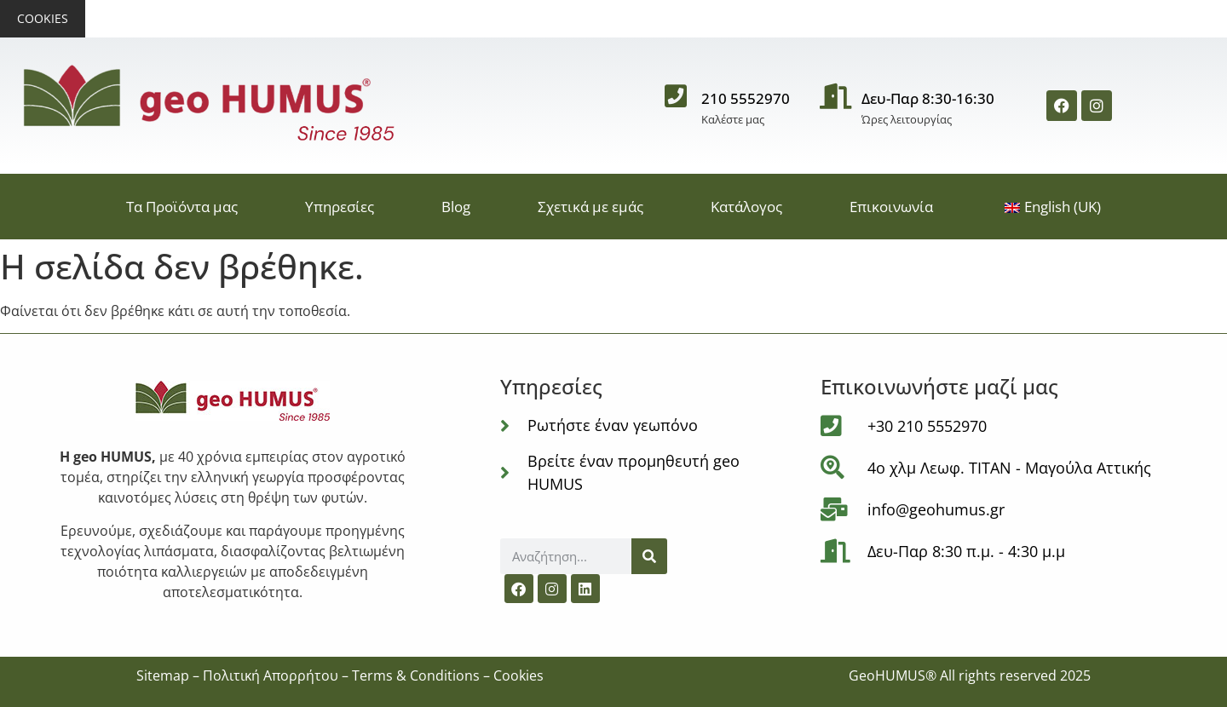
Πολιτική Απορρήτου (270, 675)
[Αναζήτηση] (649, 556)
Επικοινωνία (891, 206)
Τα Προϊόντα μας (182, 206)
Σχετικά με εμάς (590, 206)
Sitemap (162, 675)
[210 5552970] (675, 106)
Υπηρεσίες (339, 206)
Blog (455, 206)
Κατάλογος (746, 206)
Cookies (42, 18)
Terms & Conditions (416, 675)
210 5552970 (745, 98)
